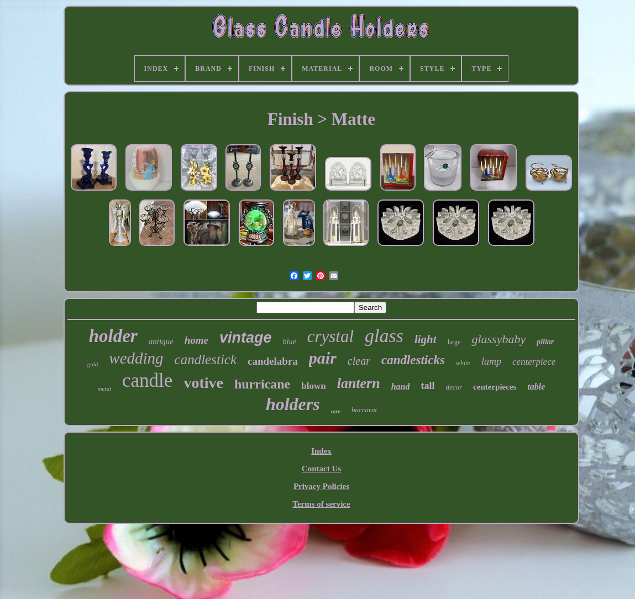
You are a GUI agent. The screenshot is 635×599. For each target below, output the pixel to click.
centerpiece (533, 361)
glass (384, 335)
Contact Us (321, 468)
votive (203, 382)
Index (321, 450)
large (454, 342)
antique (161, 341)
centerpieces (494, 386)
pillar (545, 342)
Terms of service (321, 504)
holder (113, 336)
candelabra (273, 361)
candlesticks (413, 360)
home (196, 340)
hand (400, 386)
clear (359, 361)
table (536, 386)
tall (427, 385)
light (425, 339)
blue (289, 342)
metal (104, 388)
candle (147, 380)
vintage (245, 337)
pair (323, 358)
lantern (358, 383)
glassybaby (498, 339)
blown (313, 386)
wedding (136, 358)
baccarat (364, 410)
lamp (491, 361)
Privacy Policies (321, 486)
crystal (330, 336)
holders (293, 404)
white (463, 363)
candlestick (206, 359)
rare (335, 411)
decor (453, 387)
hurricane (262, 384)
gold (92, 364)
